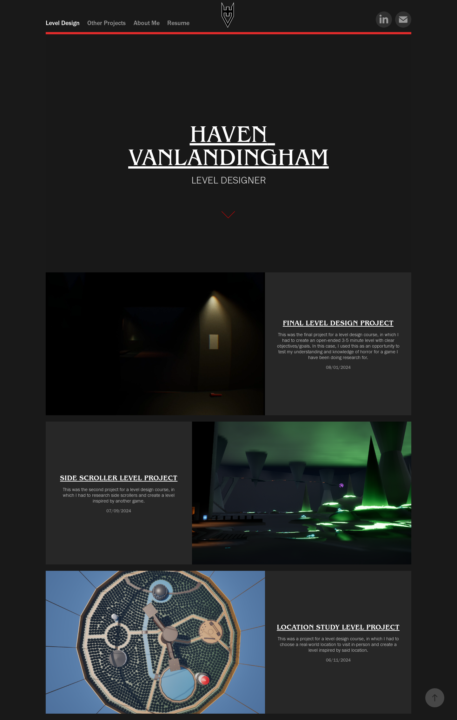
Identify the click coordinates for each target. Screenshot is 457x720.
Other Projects (106, 23)
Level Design (63, 23)
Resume (178, 23)
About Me (147, 23)
